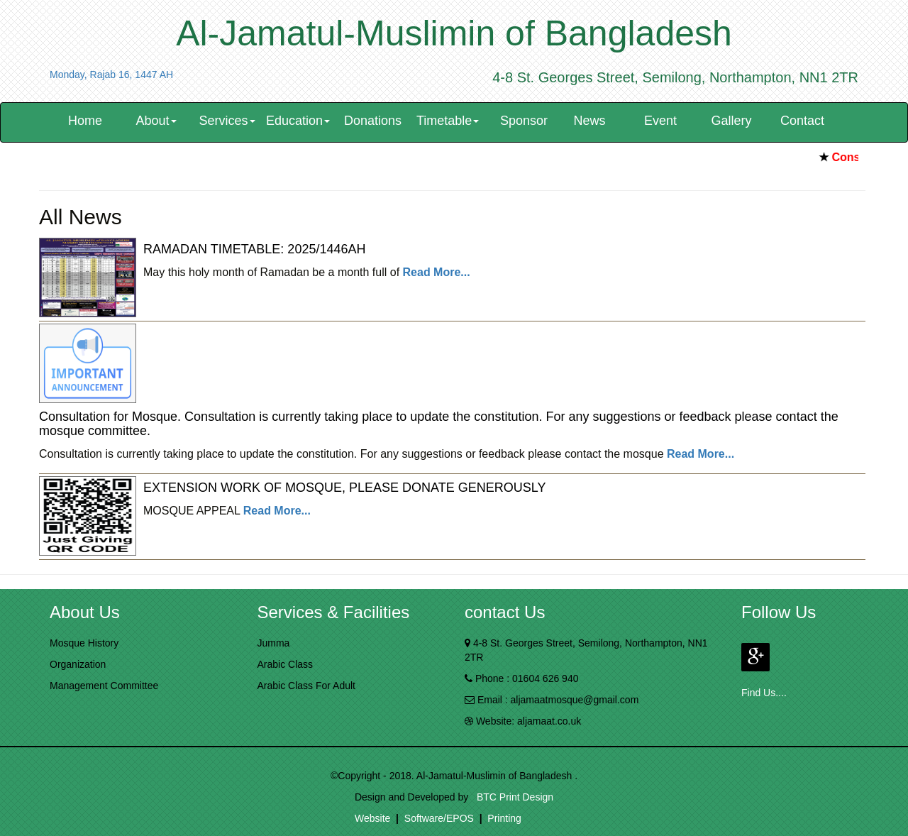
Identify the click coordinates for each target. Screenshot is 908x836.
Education (298, 121)
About (155, 121)
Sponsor (524, 121)
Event (660, 121)
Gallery (732, 121)
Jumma (274, 643)
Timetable (447, 121)
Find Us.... (764, 692)
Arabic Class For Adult (307, 685)
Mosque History (84, 643)
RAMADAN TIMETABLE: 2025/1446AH (254, 249)
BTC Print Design (512, 797)
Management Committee (104, 685)
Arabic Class (286, 664)
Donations (373, 121)
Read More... (436, 272)
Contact (802, 121)
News (590, 121)
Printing (504, 818)
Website (372, 818)
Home (85, 121)
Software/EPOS (439, 818)
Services (227, 121)
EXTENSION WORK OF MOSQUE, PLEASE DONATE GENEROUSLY (344, 487)
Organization (78, 664)
